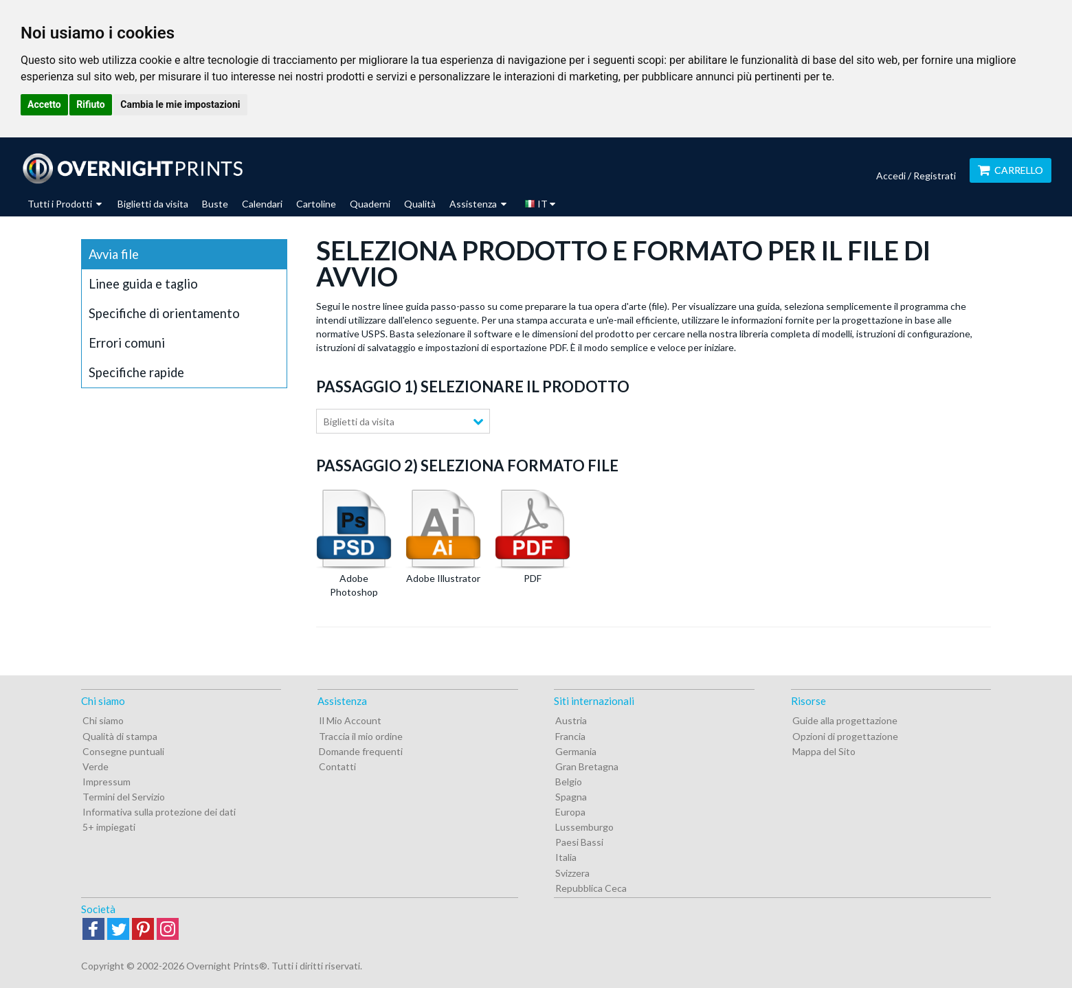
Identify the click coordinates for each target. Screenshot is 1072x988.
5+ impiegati (108, 827)
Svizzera (572, 873)
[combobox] (403, 421)
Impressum (106, 781)
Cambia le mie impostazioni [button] (180, 104)
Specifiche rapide (136, 372)
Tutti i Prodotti (64, 204)
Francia (570, 736)
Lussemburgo (584, 827)
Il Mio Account (350, 720)
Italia (566, 857)
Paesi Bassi (579, 842)
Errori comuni (127, 342)
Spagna (571, 796)
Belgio (568, 781)
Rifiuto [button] (90, 104)
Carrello (1010, 170)
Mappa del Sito (824, 751)
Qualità (420, 204)
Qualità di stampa (119, 736)
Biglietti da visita (153, 204)
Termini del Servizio (123, 796)
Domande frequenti (361, 751)
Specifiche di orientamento (164, 313)
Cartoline (316, 204)
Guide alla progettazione (844, 720)
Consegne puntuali (123, 751)
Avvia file (114, 254)
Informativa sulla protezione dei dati (159, 812)
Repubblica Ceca (591, 888)
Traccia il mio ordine (361, 736)
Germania (575, 751)
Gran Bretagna (586, 766)
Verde (95, 766)
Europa (570, 812)
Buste (215, 204)
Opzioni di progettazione (845, 736)
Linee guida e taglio (143, 283)
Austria (571, 720)
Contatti (337, 766)
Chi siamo (103, 720)
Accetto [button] (44, 104)
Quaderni (370, 204)
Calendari (262, 204)
